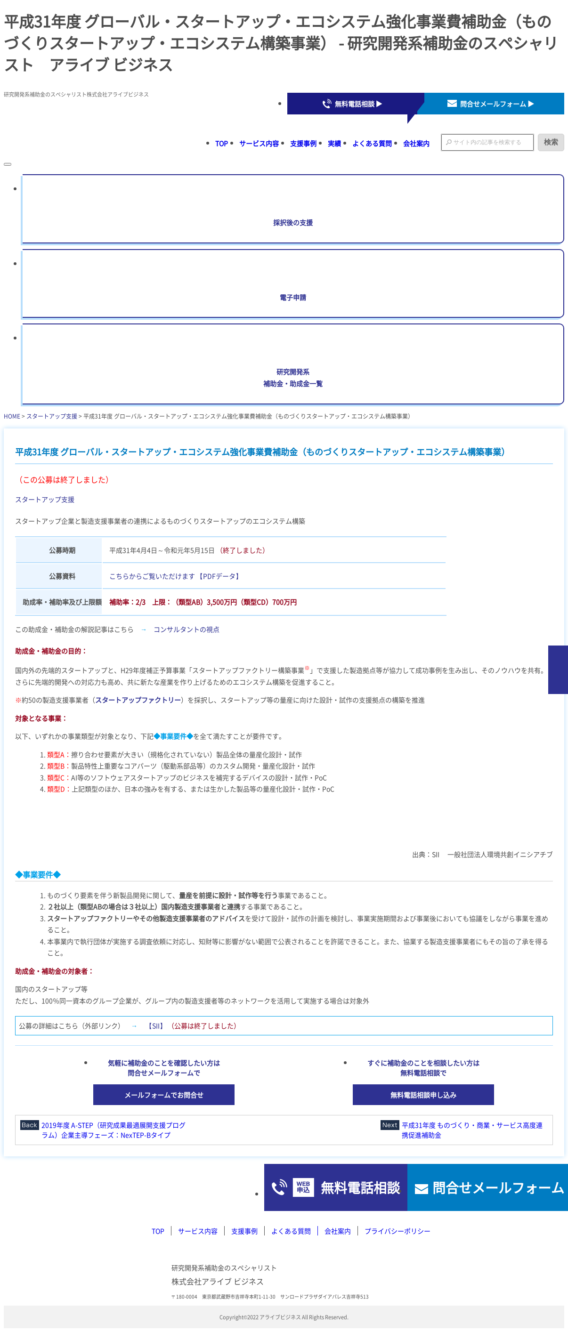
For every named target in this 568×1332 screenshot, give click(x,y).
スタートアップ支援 (51, 416)
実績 (334, 143)
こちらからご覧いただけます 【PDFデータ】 (175, 576)
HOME (12, 416)
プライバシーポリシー (397, 1230)
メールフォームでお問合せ (163, 1094)
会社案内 (416, 143)
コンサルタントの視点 (186, 629)
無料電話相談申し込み (423, 1094)
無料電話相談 (321, 1187)
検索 (551, 142)
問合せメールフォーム (486, 1187)
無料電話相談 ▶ (358, 103)
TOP (221, 143)
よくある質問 (372, 143)
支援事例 (303, 143)
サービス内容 (259, 143)
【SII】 (156, 1025)
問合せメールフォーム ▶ (497, 103)
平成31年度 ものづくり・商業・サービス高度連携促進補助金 (472, 1129)
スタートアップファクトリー (138, 699)
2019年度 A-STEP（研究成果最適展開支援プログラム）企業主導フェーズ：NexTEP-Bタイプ (113, 1129)
